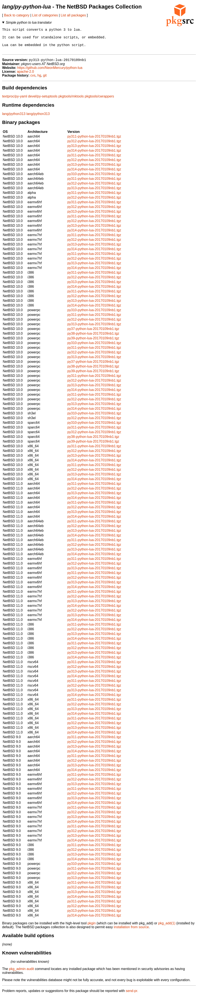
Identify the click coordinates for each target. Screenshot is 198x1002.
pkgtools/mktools (71, 102)
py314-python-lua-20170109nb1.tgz (94, 156)
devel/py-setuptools (42, 102)
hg (39, 81)
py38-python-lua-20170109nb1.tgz (93, 339)
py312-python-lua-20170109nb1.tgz (94, 147)
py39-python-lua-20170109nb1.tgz (93, 344)
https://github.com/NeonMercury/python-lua (49, 73)
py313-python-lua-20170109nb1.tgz (94, 151)
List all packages (73, 15)
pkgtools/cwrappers (99, 102)
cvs (33, 81)
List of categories (45, 15)
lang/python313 (13, 119)
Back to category (16, 15)
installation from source (131, 933)
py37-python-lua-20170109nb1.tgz (93, 334)
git (45, 81)
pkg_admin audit (21, 974)
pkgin (92, 929)
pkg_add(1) (166, 929)
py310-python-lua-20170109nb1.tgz (94, 180)
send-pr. (132, 996)
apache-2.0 (25, 77)
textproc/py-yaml (14, 102)
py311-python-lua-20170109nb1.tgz (94, 142)
